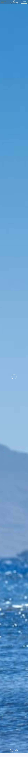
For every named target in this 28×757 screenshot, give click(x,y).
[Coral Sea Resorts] (14, 1)
